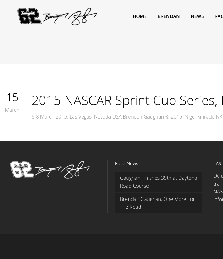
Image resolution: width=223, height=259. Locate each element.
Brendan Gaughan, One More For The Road (157, 203)
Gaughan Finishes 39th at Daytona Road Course (158, 181)
